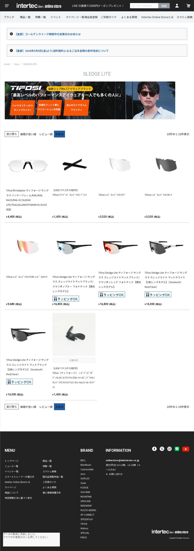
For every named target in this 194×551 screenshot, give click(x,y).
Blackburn (86, 464)
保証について (11, 492)
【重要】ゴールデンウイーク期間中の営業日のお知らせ (47, 34)
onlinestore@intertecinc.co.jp (122, 460)
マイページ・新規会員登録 (82, 17)
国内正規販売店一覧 (53, 476)
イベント (55, 17)
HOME (7, 64)
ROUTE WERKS (88, 510)
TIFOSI (84, 523)
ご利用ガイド (109, 17)
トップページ (11, 460)
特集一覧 (40, 17)
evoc (83, 473)
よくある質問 (129, 17)
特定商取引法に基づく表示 (18, 497)
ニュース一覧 (11, 466)
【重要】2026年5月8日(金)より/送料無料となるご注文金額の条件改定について (61, 51)
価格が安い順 (28, 134)
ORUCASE (86, 501)
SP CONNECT (87, 514)
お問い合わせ (116, 474)
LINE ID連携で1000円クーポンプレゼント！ (98, 6)
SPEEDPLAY (87, 519)
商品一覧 (25, 17)
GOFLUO (85, 478)
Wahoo (84, 528)
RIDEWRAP (86, 505)
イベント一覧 (11, 471)
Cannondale (87, 469)
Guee (83, 482)
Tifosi (16, 64)
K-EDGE (84, 487)
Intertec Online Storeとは (157, 17)
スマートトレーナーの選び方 (19, 476)
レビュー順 (45, 134)
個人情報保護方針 (52, 492)
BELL (83, 460)
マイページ (10, 487)
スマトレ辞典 (184, 17)
